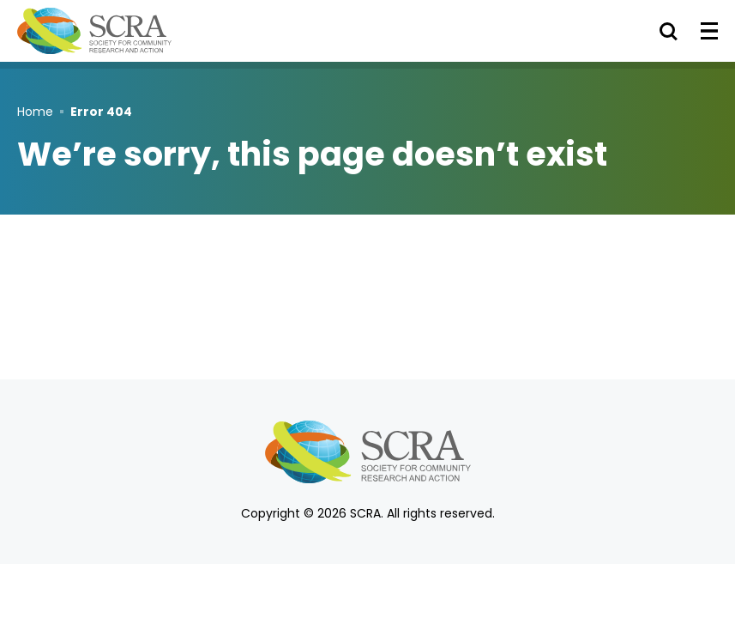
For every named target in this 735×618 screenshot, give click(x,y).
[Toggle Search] (668, 31)
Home (35, 111)
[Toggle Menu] (709, 31)
